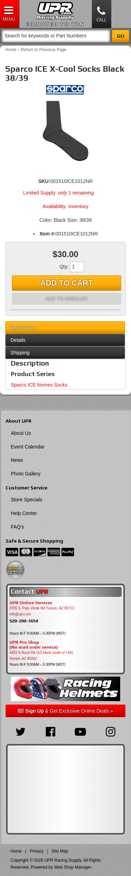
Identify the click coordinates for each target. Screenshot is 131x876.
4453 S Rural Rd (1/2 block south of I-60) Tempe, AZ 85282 (41, 655)
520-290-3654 (23, 620)
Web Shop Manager (72, 867)
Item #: (48, 233)
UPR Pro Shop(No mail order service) (33, 645)
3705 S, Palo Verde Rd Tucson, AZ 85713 (41, 608)
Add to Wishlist (66, 299)
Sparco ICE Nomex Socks (39, 385)
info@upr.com (20, 614)
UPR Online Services (30, 602)
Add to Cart (66, 282)
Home (10, 49)
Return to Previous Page (43, 49)
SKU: (44, 181)
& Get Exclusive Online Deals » (65, 711)
